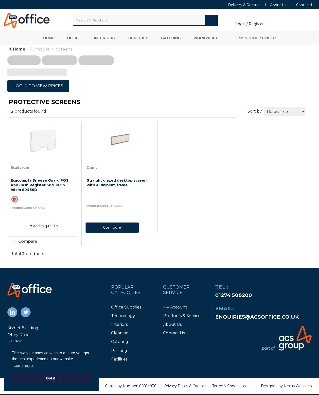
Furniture (40, 49)
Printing (119, 350)
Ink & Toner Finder (256, 38)
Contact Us (305, 5)
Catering (171, 38)
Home (48, 38)
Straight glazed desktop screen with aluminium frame (117, 182)
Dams (92, 167)
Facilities (138, 38)
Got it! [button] (51, 378)
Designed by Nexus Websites (286, 386)
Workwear (205, 38)
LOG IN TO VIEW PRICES (38, 86)
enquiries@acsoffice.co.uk (257, 317)
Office (74, 38)
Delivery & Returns (244, 5)
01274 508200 (233, 295)
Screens (64, 49)
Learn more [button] (23, 365)
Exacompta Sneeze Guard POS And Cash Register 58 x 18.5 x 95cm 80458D (40, 185)
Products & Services (182, 315)
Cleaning (120, 333)
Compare (23, 242)
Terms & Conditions (229, 386)
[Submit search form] (211, 20)
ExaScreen (21, 167)
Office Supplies (126, 307)
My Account (175, 307)
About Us (278, 5)
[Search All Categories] (145, 20)
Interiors (104, 38)
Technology (123, 315)
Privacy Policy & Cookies (185, 386)
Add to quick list (44, 226)
